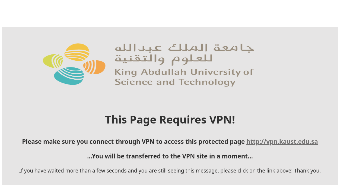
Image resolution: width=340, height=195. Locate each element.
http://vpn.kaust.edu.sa (91, 147)
